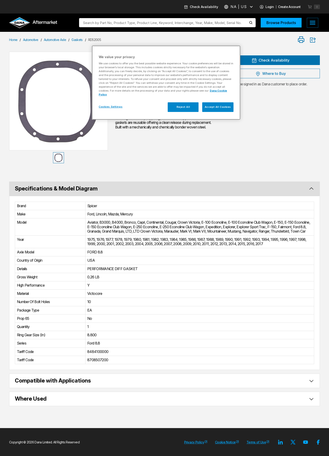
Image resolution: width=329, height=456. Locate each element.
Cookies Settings (110, 106)
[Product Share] (314, 40)
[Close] (234, 51)
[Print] (301, 39)
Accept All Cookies (218, 107)
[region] (166, 83)
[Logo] (33, 23)
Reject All (183, 107)
